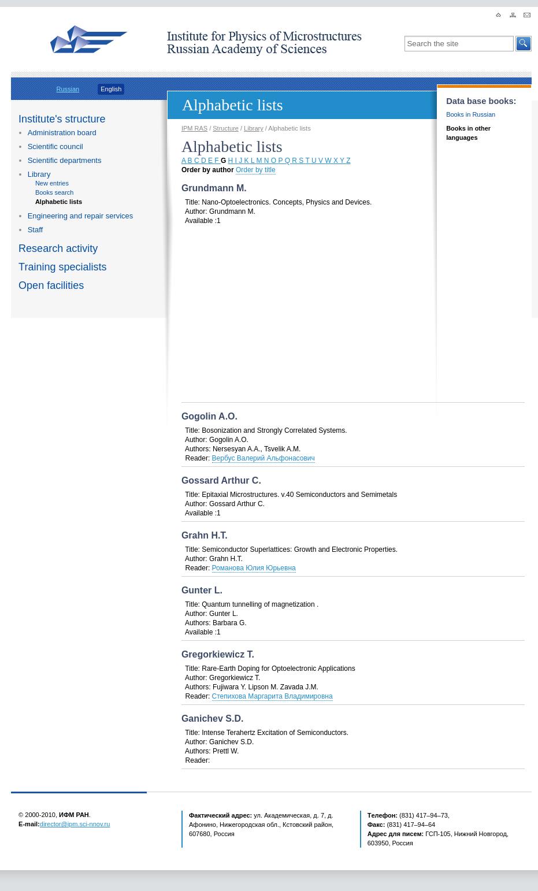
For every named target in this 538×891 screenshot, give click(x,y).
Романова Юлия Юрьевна (254, 568)
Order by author (207, 170)
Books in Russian (470, 114)
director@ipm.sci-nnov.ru (75, 824)
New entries (52, 183)
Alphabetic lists (58, 201)
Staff (35, 229)
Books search (54, 192)
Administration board (62, 132)
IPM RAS (194, 128)
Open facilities (51, 285)
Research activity (58, 248)
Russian (67, 89)
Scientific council (55, 146)
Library (39, 174)
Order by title (256, 170)
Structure (226, 128)
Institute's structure (62, 119)
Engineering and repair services (80, 215)
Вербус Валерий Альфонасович (263, 458)
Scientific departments (65, 160)
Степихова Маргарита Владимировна (272, 696)
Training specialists (62, 267)
